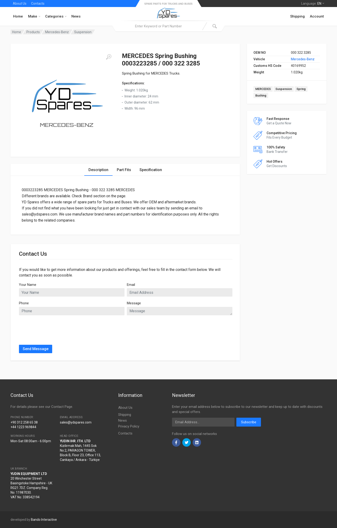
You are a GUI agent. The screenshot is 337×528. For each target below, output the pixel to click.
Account (317, 16)
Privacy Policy (128, 426)
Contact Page (61, 407)
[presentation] (54, 328)
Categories (55, 16)
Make (34, 16)
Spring (301, 89)
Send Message (35, 349)
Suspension (283, 89)
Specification (150, 170)
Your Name (27, 285)
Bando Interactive (44, 519)
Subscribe (248, 422)
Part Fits (124, 170)
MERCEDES (263, 89)
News (76, 16)
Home (18, 16)
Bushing (260, 95)
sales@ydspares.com (76, 422)
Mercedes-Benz (303, 59)
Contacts (37, 3)
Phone (24, 303)
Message (134, 303)
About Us (19, 3)
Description (98, 170)
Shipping (297, 16)
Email (131, 285)
